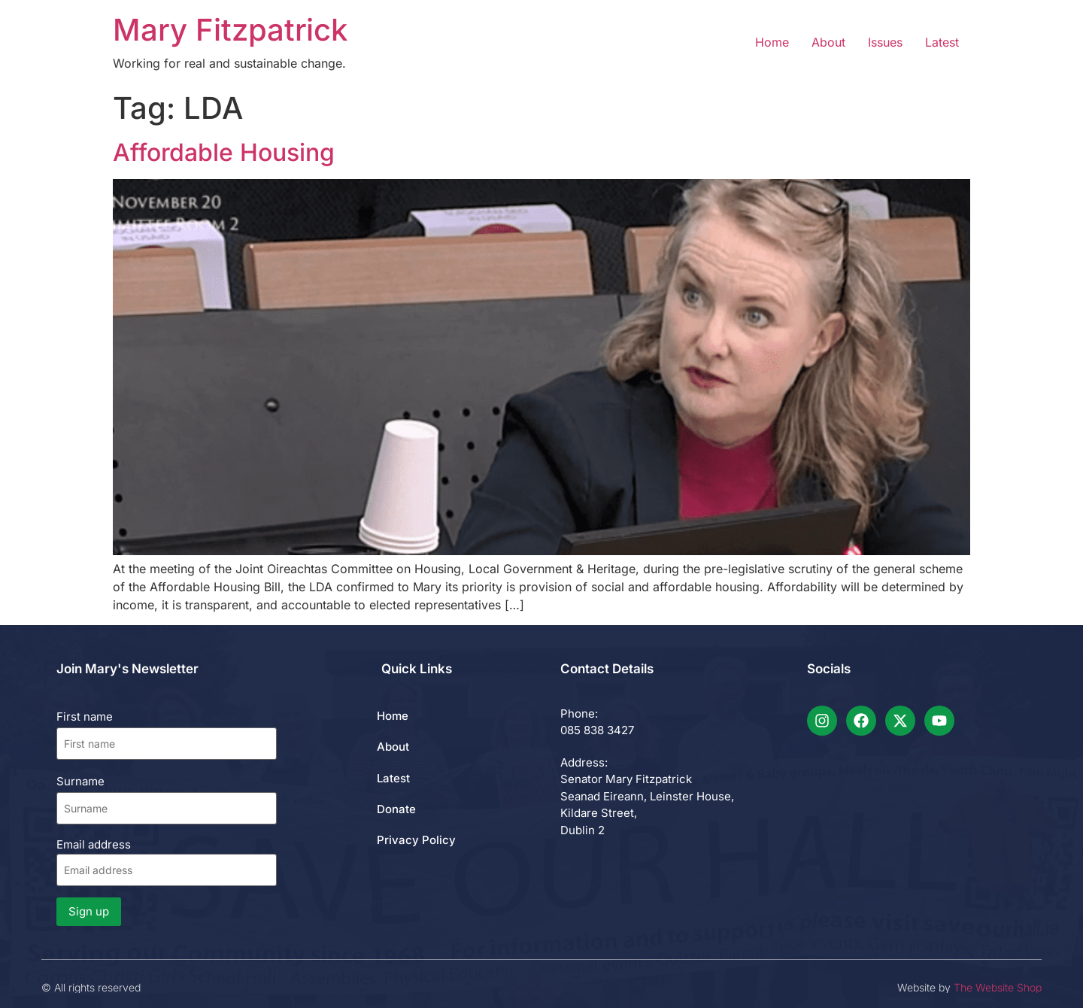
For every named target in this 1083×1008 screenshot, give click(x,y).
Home (772, 42)
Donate (396, 809)
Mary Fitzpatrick (230, 29)
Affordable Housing (224, 152)
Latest (942, 42)
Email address (166, 861)
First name (84, 716)
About (828, 42)
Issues (885, 42)
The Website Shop (998, 987)
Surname (80, 781)
